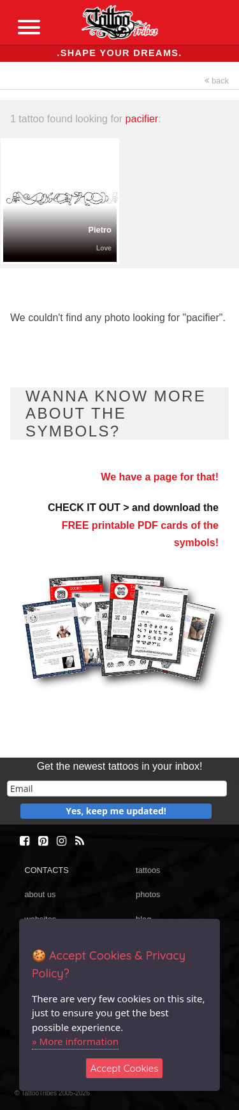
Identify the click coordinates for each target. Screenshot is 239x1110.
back (217, 80)
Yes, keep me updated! (116, 811)
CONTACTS (46, 870)
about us (39, 894)
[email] (117, 788)
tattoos (148, 870)
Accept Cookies (125, 1068)
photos (148, 894)
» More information (75, 1041)
